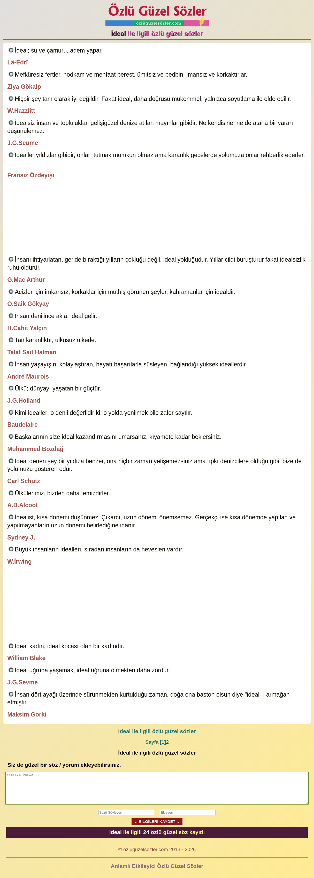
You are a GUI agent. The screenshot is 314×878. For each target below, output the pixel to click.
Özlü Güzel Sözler (157, 13)
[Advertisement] (157, 218)
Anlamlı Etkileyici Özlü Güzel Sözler (157, 866)
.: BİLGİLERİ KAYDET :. (157, 821)
